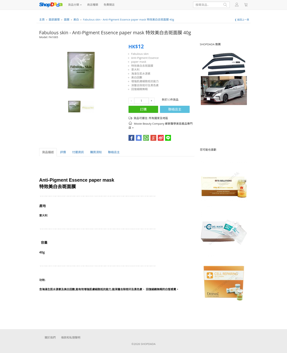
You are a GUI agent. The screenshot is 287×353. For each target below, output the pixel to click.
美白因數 (136, 77)
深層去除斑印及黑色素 (145, 85)
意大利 (135, 69)
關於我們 (50, 337)
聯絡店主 (174, 109)
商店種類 (92, 4)
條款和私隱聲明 (70, 337)
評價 (63, 152)
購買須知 (96, 152)
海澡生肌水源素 (140, 73)
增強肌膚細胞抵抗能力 (145, 81)
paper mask (138, 61)
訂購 (143, 109)
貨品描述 (48, 152)
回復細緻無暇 (139, 89)
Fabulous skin (140, 54)
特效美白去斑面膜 (142, 65)
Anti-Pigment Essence (145, 58)
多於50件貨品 (170, 99)
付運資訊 (78, 152)
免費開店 (109, 4)
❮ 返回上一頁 (242, 19)
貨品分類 (75, 4)
